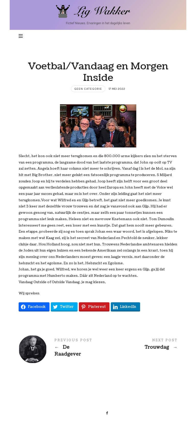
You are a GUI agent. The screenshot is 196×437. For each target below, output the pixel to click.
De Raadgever (58, 349)
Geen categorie (88, 89)
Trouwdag (137, 345)
